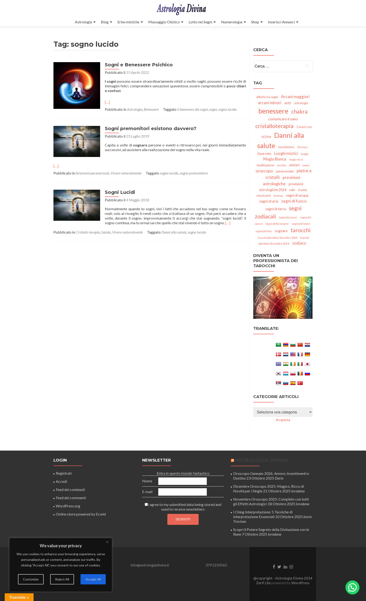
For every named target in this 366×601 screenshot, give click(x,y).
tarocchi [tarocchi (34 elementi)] (300, 230)
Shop (255, 22)
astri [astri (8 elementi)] (287, 103)
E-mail (147, 491)
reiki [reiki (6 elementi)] (292, 190)
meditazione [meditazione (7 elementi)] (265, 165)
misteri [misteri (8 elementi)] (294, 165)
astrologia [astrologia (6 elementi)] (301, 103)
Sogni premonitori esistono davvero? (150, 128)
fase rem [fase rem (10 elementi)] (264, 153)
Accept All (93, 579)
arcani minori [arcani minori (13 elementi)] (269, 102)
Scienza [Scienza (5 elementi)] (278, 195)
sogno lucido (227, 109)
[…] (107, 102)
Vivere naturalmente (126, 173)
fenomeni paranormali (92, 173)
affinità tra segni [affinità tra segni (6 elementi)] (267, 97)
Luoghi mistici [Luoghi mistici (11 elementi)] (286, 153)
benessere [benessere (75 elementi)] (273, 111)
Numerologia (231, 22)
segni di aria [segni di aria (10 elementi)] (268, 201)
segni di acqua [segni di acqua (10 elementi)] (297, 195)
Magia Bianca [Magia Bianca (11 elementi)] (274, 159)
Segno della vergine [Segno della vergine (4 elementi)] (277, 223)
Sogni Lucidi (120, 192)
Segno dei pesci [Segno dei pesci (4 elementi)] (288, 217)
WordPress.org (68, 506)
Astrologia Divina (261, 460)
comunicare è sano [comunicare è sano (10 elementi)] (283, 119)
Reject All (62, 579)
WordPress (300, 582)
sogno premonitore (194, 173)
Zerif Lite (263, 582)
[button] (352, 587)
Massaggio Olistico (164, 22)
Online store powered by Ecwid (81, 514)
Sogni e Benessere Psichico (139, 65)
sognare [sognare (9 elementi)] (281, 231)
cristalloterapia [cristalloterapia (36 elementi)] (274, 125)
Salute (106, 232)
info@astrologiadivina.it (149, 565)
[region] (60, 565)
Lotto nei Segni (200, 22)
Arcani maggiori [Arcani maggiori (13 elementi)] (295, 96)
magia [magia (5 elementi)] (304, 154)
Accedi (61, 481)
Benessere (151, 109)
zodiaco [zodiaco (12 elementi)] (299, 243)
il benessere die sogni (192, 109)
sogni (213, 109)
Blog (105, 22)
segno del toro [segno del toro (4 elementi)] (264, 231)
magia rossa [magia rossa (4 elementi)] (296, 159)
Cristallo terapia (88, 232)
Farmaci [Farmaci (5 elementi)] (302, 147)
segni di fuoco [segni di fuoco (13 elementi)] (293, 201)
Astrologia (83, 22)
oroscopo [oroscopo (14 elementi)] (264, 170)
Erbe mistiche (128, 22)
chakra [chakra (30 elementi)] (299, 111)
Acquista (283, 419)
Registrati (64, 473)
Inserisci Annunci (281, 22)
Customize (31, 579)
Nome (147, 481)
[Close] (107, 542)
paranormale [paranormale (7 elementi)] (285, 171)
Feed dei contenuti (70, 489)
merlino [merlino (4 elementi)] (281, 165)
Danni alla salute (173, 232)
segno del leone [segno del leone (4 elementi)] (301, 223)
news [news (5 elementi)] (306, 165)
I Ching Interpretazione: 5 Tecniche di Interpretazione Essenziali (262, 514)
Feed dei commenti (71, 497)
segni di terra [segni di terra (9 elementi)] (275, 209)
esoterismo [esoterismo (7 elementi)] (286, 147)
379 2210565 (216, 565)
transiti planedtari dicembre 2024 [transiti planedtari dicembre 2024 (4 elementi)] (277, 237)
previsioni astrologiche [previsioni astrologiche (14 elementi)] (282, 180)
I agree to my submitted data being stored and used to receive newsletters (183, 506)
